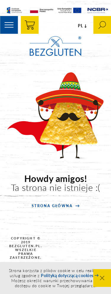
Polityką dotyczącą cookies (67, 275)
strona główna (52, 206)
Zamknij (102, 278)
